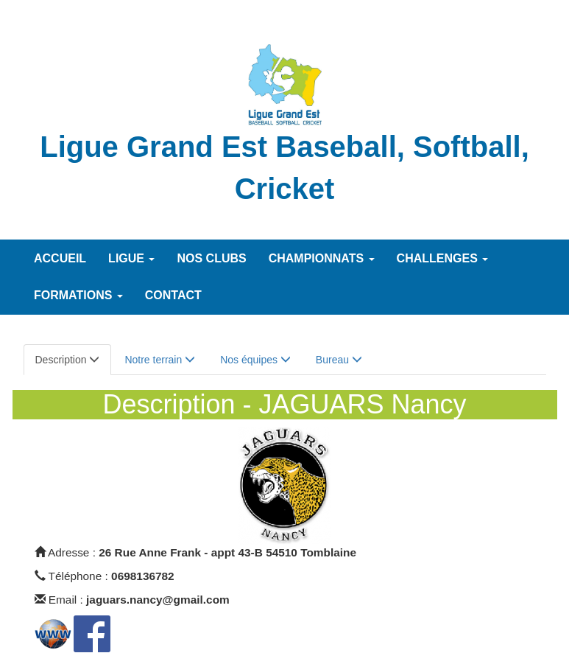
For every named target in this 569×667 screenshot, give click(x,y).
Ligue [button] (131, 258)
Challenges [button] (443, 258)
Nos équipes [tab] (255, 360)
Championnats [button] (322, 258)
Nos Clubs (211, 258)
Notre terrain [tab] (159, 360)
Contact (173, 295)
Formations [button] (78, 295)
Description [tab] (67, 360)
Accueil (60, 258)
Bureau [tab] (339, 360)
